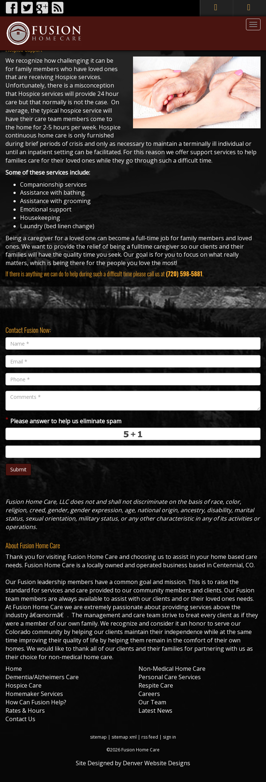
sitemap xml (124, 737)
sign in (169, 737)
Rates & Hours (25, 711)
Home (13, 669)
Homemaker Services (34, 694)
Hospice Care (23, 685)
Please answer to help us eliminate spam (63, 420)
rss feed (149, 737)
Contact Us (20, 719)
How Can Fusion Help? (35, 702)
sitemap (98, 737)
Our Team (152, 702)
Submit (18, 469)
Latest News (155, 711)
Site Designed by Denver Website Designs (133, 763)
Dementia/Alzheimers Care (42, 677)
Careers (149, 694)
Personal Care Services (169, 677)
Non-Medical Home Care (172, 669)
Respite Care (155, 685)
